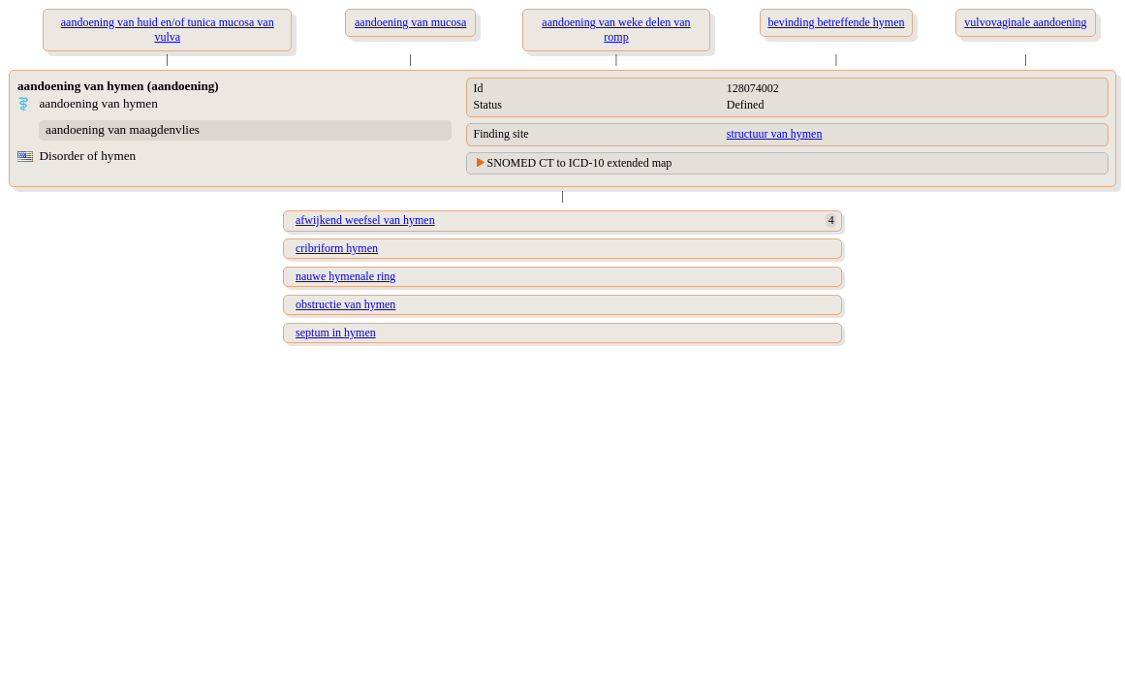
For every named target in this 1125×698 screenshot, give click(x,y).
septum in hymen (336, 332)
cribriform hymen (337, 248)
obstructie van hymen (345, 304)
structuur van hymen (775, 134)
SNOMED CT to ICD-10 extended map (579, 163)
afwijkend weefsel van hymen (365, 220)
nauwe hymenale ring (345, 276)
